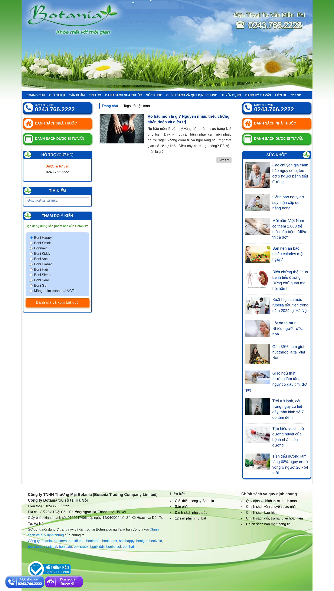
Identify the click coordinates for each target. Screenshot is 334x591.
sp (296, 95)
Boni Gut (40, 285)
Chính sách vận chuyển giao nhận (272, 506)
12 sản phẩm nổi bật (190, 518)
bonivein (155, 541)
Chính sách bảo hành (262, 512)
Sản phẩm (77, 95)
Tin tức (95, 95)
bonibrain (93, 541)
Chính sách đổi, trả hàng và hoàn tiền (274, 518)
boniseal (50, 546)
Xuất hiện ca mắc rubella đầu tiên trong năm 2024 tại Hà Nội (290, 305)
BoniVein (41, 248)
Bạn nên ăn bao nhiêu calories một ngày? (288, 254)
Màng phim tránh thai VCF (54, 291)
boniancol (113, 546)
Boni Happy (43, 237)
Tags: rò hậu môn (137, 106)
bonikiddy (97, 546)
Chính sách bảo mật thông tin (268, 524)
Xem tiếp (224, 160)
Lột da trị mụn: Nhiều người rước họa (287, 328)
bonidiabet (76, 541)
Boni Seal (41, 280)
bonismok (81, 546)
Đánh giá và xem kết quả (57, 302)
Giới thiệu (57, 95)
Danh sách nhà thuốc (123, 95)
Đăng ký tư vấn (258, 95)
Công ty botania (40, 541)
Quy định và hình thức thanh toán (271, 501)
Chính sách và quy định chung (191, 95)
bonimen (60, 541)
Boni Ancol (42, 259)
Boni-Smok (42, 243)
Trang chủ (36, 95)
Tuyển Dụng (231, 95)
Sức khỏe (154, 95)
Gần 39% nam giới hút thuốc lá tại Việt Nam (288, 352)
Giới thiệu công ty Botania (194, 501)
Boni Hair (41, 269)
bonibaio (65, 546)
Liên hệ (281, 95)
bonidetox (109, 541)
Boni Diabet (43, 264)
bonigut (142, 541)
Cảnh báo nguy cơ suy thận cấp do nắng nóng (288, 202)
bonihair (129, 546)
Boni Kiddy (42, 253)
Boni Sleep (42, 275)
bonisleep (35, 546)
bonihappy (126, 541)
